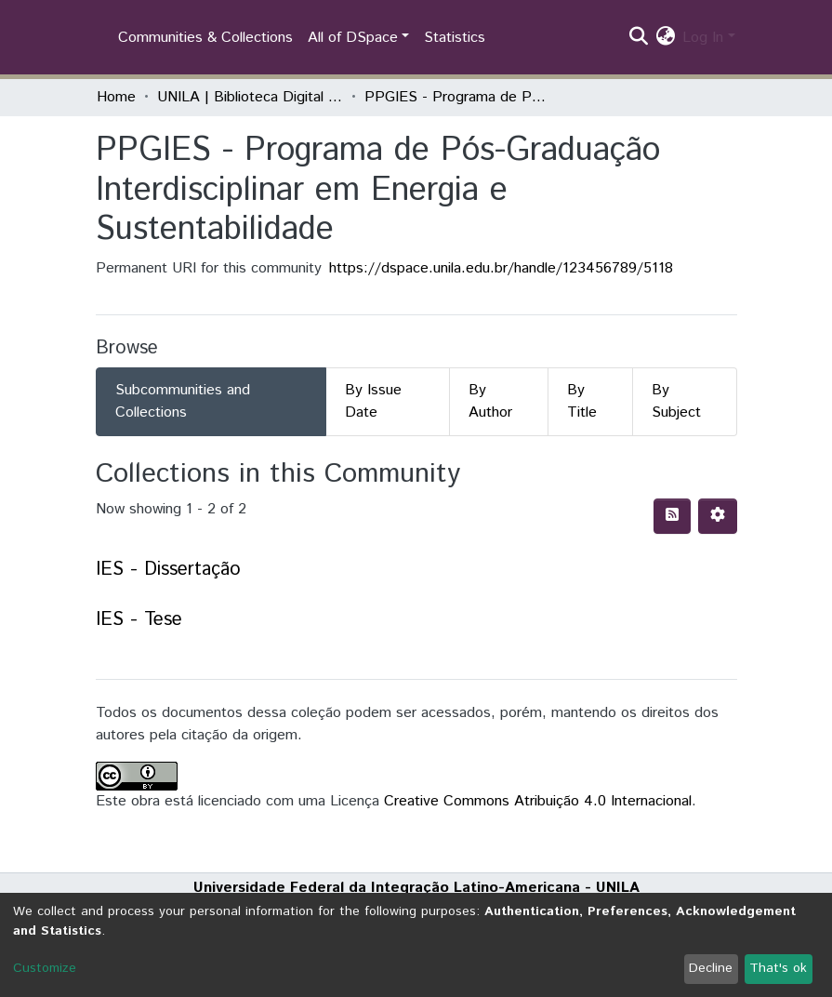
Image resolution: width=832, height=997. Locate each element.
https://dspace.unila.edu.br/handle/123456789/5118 (501, 268)
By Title (582, 401)
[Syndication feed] (672, 516)
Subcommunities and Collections (182, 401)
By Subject (676, 401)
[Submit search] (638, 38)
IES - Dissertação (168, 569)
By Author (490, 401)
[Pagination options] (717, 516)
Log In (702, 37)
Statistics (454, 37)
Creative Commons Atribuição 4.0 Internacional (538, 801)
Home (116, 97)
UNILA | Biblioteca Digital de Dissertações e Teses (250, 97)
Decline (711, 968)
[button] (665, 38)
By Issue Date (373, 401)
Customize (44, 968)
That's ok (778, 968)
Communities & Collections (205, 37)
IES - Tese (139, 619)
